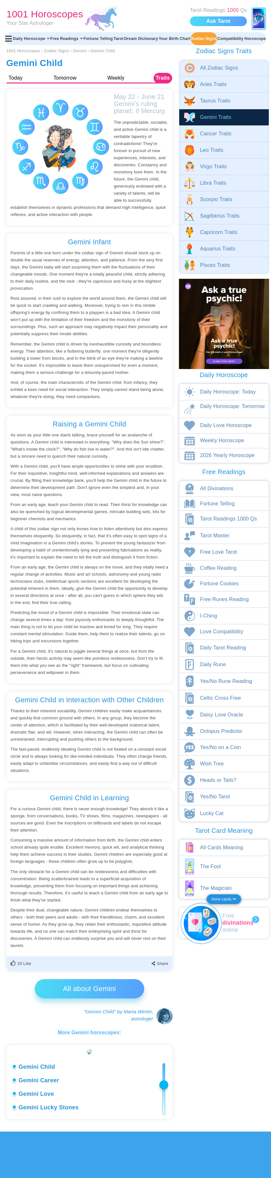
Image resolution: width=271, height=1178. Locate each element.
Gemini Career (39, 1127)
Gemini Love (36, 1140)
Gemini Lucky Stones (49, 1154)
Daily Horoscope (31, 38)
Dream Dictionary (141, 38)
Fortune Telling (98, 38)
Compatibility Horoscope (241, 38)
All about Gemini (89, 989)
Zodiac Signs (204, 38)
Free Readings (66, 38)
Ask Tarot (218, 21)
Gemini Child (37, 1113)
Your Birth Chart (174, 38)
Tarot (119, 38)
